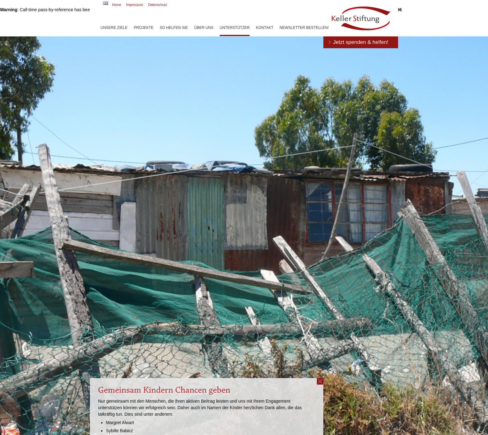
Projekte (143, 28)
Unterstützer (235, 28)
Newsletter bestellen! (304, 28)
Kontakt (264, 28)
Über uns (204, 28)
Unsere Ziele (114, 28)
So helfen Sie (174, 28)
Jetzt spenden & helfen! (360, 42)
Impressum (134, 5)
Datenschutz (157, 5)
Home (116, 5)
